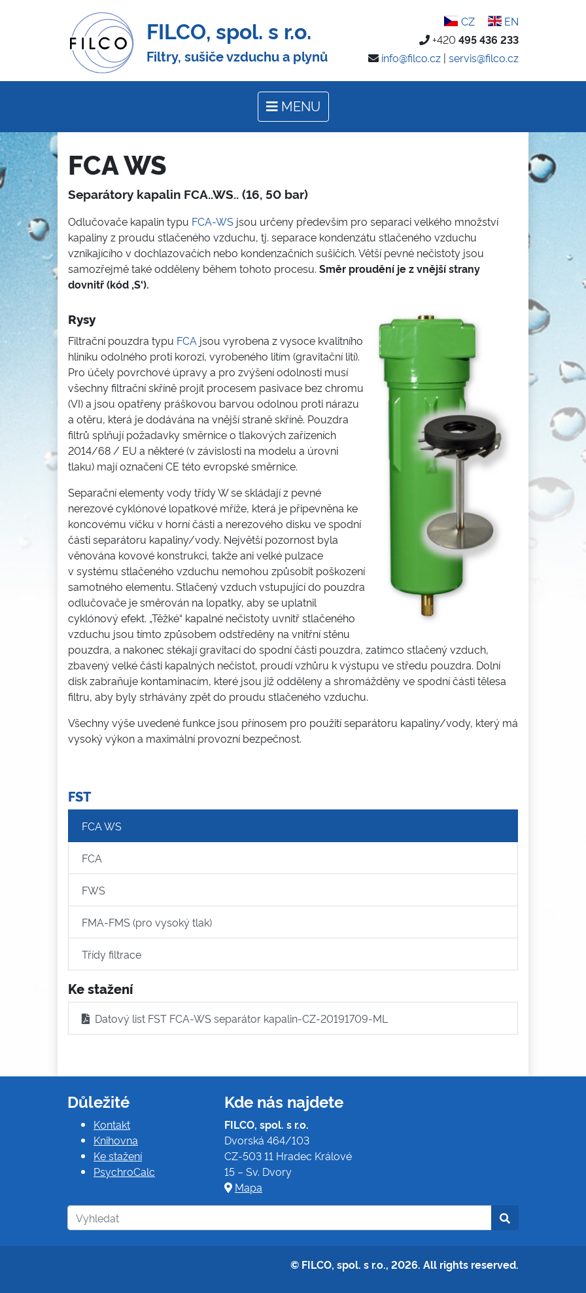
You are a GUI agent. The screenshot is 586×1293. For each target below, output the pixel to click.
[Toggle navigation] (293, 107)
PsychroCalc (124, 1171)
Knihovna (116, 1140)
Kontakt (112, 1124)
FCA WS (102, 826)
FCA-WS (212, 221)
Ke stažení (118, 1155)
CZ (459, 21)
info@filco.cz (411, 57)
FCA (187, 340)
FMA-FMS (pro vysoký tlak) (147, 922)
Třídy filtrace (111, 954)
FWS (93, 890)
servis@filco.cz (484, 57)
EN (503, 21)
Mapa (248, 1187)
